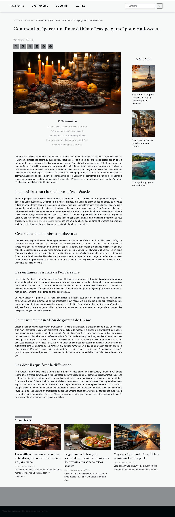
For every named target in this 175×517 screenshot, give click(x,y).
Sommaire (69, 121)
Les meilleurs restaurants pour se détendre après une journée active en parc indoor (37, 458)
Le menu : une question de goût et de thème (67, 140)
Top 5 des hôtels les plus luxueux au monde (142, 143)
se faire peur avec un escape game (43, 221)
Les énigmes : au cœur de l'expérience (67, 136)
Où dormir (62, 6)
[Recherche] (140, 6)
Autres (80, 6)
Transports (16, 6)
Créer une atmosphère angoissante (67, 131)
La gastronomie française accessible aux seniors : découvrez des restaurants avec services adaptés (86, 459)
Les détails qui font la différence (67, 145)
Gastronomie (40, 6)
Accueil (16, 20)
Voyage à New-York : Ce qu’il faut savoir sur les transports (136, 456)
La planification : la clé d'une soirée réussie (67, 126)
